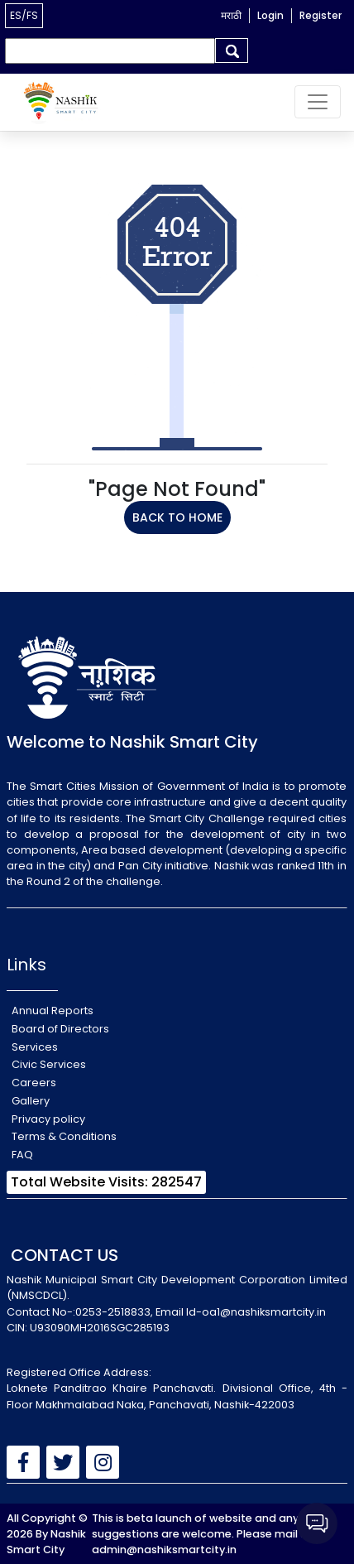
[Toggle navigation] (317, 101)
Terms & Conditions (64, 1136)
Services (35, 1047)
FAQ (22, 1155)
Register (320, 15)
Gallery (31, 1101)
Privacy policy (48, 1119)
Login (270, 15)
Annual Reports (52, 1010)
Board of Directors (60, 1029)
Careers (34, 1083)
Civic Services (49, 1064)
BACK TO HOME (177, 517)
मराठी (231, 15)
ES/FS (24, 15)
